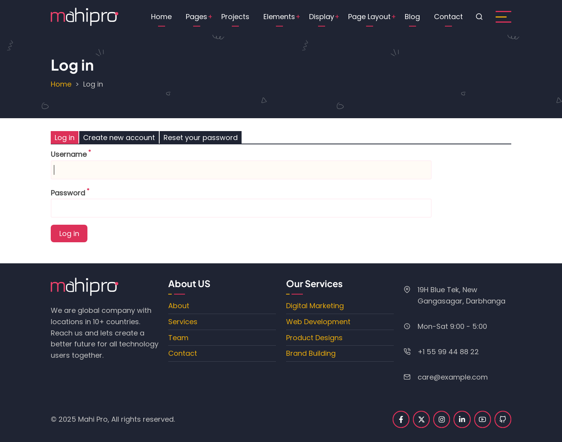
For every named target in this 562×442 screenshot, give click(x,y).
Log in (66, 138)
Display (321, 16)
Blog (412, 16)
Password (68, 193)
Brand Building (311, 353)
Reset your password (201, 137)
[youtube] (482, 419)
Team (178, 338)
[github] (502, 419)
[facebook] (401, 419)
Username (69, 154)
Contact (448, 16)
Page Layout (369, 16)
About (178, 306)
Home (161, 16)
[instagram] (441, 419)
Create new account (119, 137)
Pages (196, 16)
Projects (235, 16)
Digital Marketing (315, 306)
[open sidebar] (503, 17)
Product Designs (314, 338)
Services (182, 322)
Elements (279, 16)
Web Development (318, 322)
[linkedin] (462, 419)
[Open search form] (479, 17)
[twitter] (421, 419)
